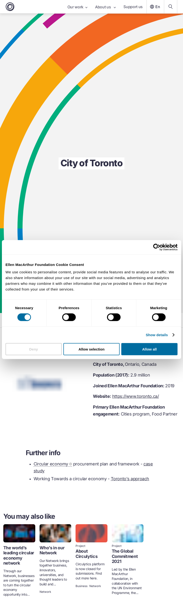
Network (45, 592)
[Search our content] (170, 6)
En (154, 6)
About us (105, 7)
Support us (133, 6)
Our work (77, 7)
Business (81, 586)
